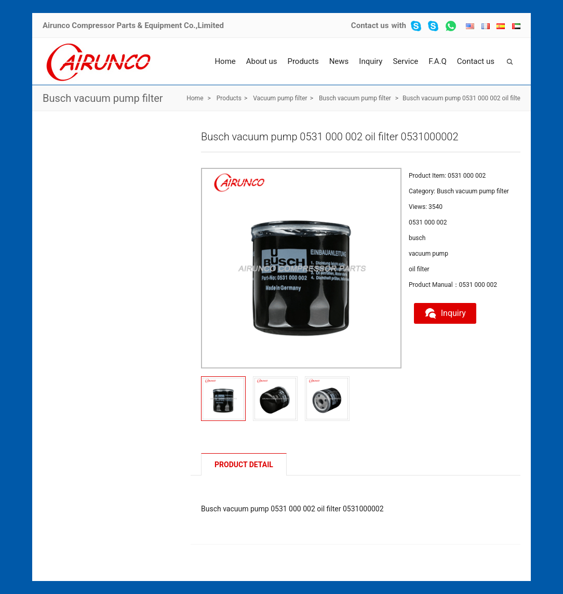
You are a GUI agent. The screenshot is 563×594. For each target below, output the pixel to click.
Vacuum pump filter (280, 98)
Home (225, 61)
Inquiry (370, 61)
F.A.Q (437, 61)
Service (405, 61)
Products (302, 61)
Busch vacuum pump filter (103, 98)
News (339, 61)
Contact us (370, 25)
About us (261, 61)
